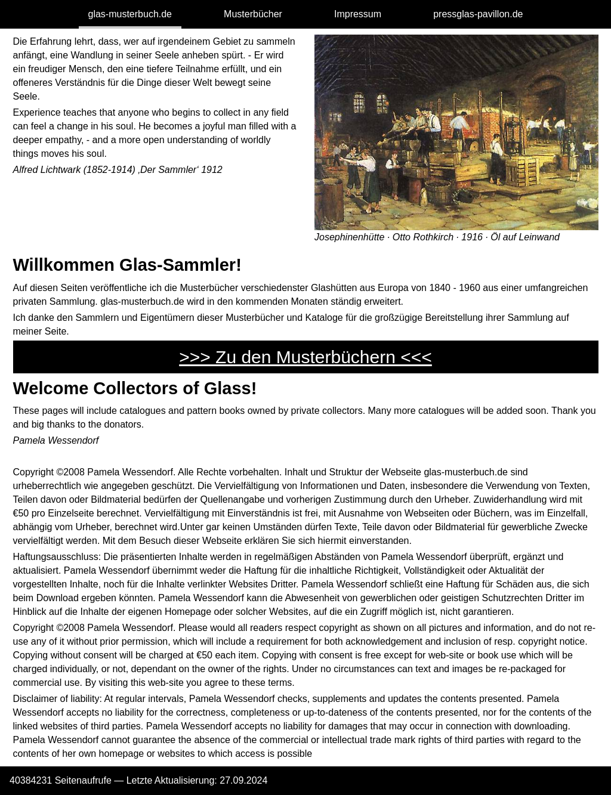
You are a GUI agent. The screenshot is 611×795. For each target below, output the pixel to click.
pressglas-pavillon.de (478, 14)
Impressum (357, 14)
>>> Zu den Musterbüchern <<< (305, 357)
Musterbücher (253, 14)
